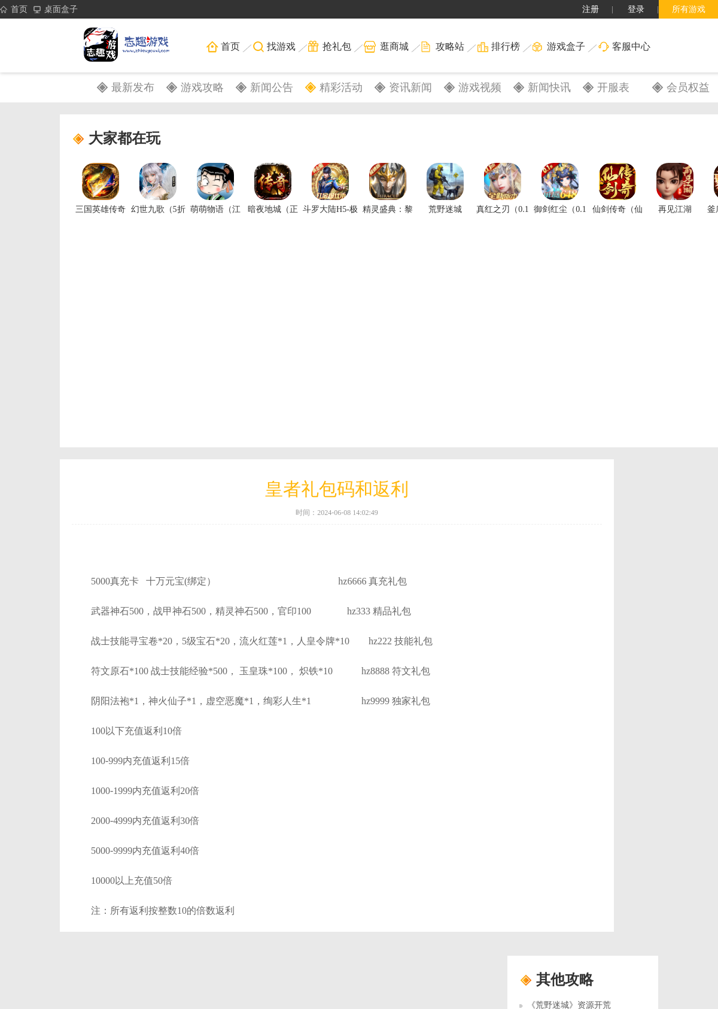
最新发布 (132, 87)
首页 (14, 9)
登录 (636, 9)
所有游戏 (688, 9)
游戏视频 (479, 87)
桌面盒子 (56, 9)
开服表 (613, 87)
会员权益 (688, 87)
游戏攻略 (202, 87)
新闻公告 (271, 87)
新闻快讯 (549, 87)
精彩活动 (341, 87)
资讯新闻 (410, 87)
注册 (590, 9)
